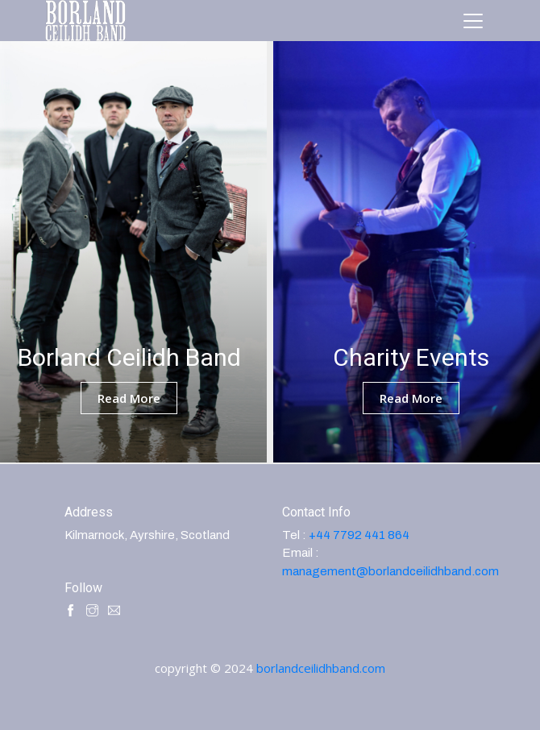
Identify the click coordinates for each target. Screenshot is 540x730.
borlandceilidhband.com (320, 668)
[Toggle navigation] (473, 21)
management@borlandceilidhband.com (390, 571)
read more (129, 398)
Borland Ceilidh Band (129, 357)
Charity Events (411, 357)
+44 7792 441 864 (359, 535)
